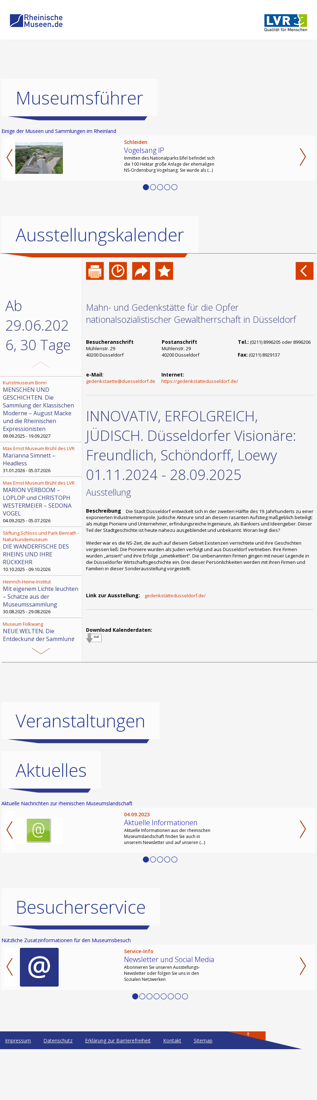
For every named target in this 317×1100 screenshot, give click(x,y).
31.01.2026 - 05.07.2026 (41, 459)
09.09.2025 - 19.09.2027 (41, 409)
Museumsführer (79, 98)
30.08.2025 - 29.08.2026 (41, 596)
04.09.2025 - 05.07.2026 (41, 502)
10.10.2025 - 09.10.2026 (41, 551)
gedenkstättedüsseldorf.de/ (175, 595)
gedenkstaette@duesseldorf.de (120, 381)
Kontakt (172, 1040)
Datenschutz (57, 1040)
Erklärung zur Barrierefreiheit (118, 1040)
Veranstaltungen (80, 721)
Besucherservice (81, 907)
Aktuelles (51, 770)
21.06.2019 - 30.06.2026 (41, 635)
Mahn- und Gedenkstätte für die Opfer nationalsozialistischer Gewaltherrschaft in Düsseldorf (191, 313)
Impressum (18, 1040)
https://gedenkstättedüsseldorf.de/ (199, 381)
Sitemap (203, 1040)
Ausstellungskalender (100, 235)
